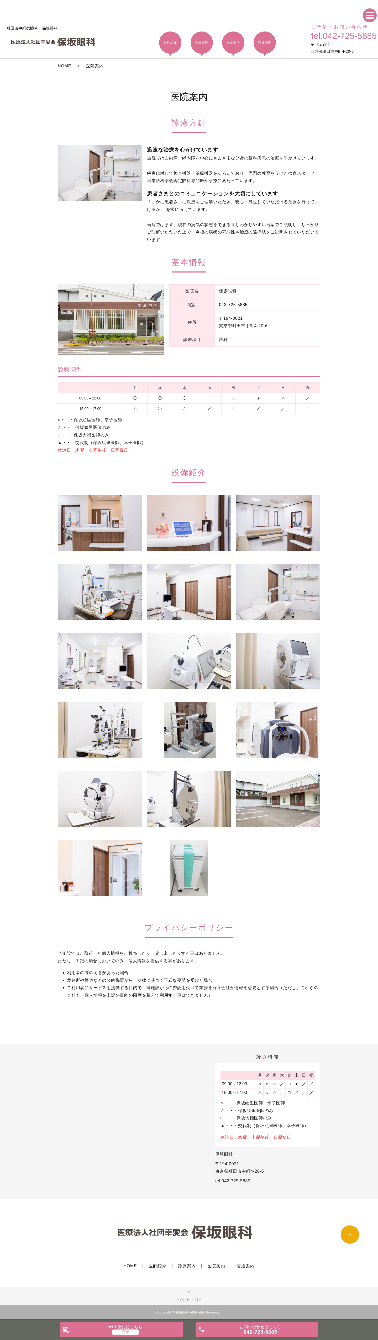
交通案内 (245, 1266)
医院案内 (216, 1266)
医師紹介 (157, 1266)
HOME (64, 66)
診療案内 (187, 1266)
